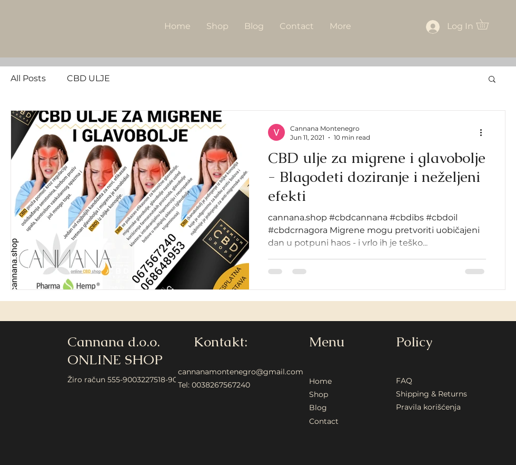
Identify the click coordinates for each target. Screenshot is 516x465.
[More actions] (484, 132)
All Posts (28, 78)
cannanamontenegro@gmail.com (240, 371)
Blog (318, 407)
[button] (487, 24)
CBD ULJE (88, 78)
